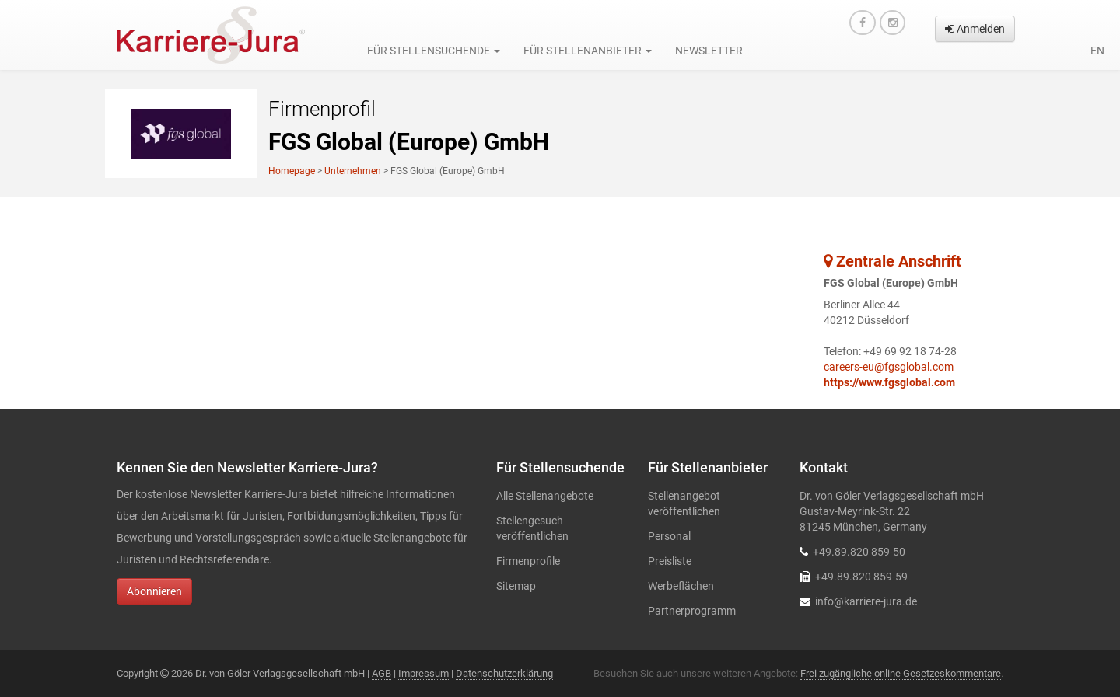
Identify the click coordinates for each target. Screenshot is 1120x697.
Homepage (291, 171)
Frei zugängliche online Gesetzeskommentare (900, 673)
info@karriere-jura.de (866, 601)
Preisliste (669, 561)
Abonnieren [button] (154, 591)
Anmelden (975, 29)
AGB (381, 673)
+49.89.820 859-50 (859, 551)
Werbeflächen (681, 586)
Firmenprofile (528, 561)
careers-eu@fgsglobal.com (889, 367)
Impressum (423, 673)
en (1097, 50)
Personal (669, 536)
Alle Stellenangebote (544, 496)
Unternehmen (352, 171)
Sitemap (516, 586)
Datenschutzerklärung (504, 673)
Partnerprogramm (692, 611)
